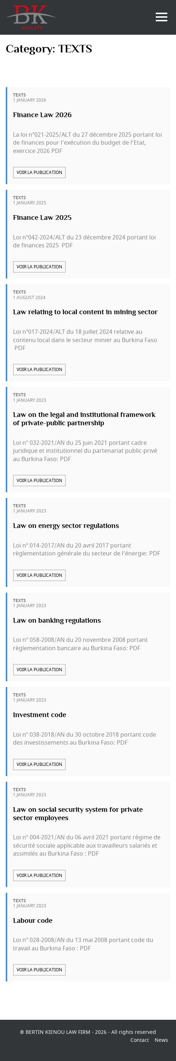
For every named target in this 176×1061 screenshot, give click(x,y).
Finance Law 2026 (42, 115)
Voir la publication (39, 172)
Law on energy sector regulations (66, 525)
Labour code (32, 920)
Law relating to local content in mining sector (85, 312)
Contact (139, 1040)
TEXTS (19, 95)
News (161, 1040)
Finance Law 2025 (42, 217)
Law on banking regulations (57, 620)
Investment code (39, 715)
